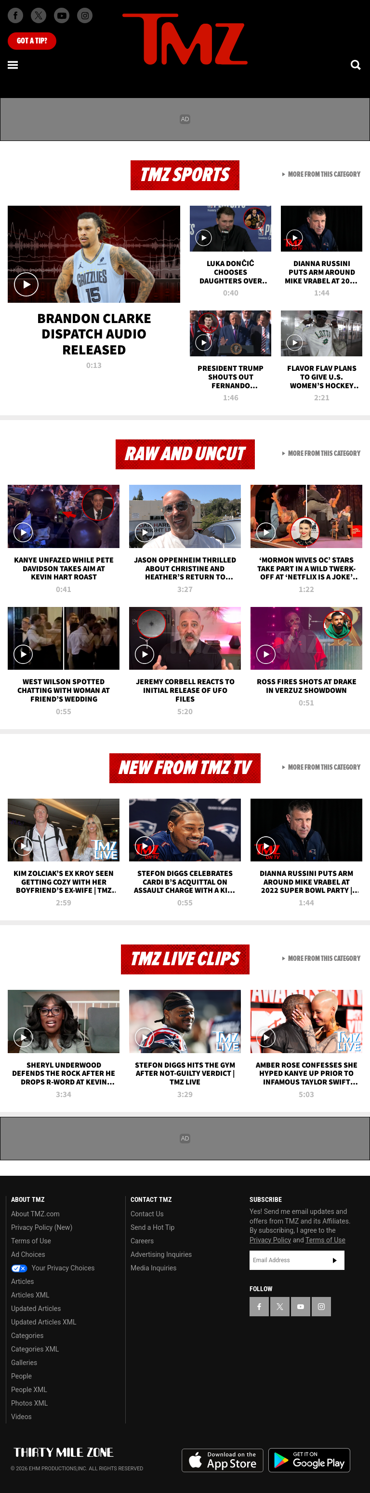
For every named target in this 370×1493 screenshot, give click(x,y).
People (21, 1376)
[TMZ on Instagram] (84, 15)
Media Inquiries (153, 1268)
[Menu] (13, 64)
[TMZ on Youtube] (61, 15)
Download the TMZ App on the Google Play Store (309, 1460)
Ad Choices (28, 1254)
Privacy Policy (270, 1240)
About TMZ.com (35, 1214)
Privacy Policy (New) (41, 1227)
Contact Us (147, 1214)
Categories (27, 1335)
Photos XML (29, 1403)
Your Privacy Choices (53, 1268)
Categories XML (35, 1349)
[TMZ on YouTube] (300, 1306)
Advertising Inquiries (161, 1254)
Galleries (24, 1362)
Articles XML (30, 1295)
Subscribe (334, 1260)
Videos (21, 1417)
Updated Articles (36, 1308)
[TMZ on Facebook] (15, 15)
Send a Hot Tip (152, 1227)
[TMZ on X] (38, 15)
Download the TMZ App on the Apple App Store (223, 1461)
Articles (22, 1281)
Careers (142, 1241)
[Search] (356, 64)
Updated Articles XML (43, 1322)
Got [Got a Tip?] (32, 41)
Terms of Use (31, 1241)
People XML (29, 1390)
